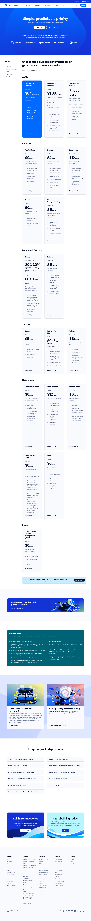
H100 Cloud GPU (58, 861)
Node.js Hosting (58, 876)
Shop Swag (41, 894)
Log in (76, 5)
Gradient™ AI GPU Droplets (29, 859)
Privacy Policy (10, 881)
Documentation (42, 887)
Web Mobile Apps (59, 878)
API (23, 889)
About (8, 859)
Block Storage (26, 884)
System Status (74, 866)
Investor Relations (11, 885)
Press (8, 876)
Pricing (40, 883)
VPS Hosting (57, 868)
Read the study (14, 725)
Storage (8, 71)
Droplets (25, 869)
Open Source (42, 876)
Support (72, 859)
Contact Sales (85, 1)
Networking (9, 74)
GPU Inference (58, 866)
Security (8, 76)
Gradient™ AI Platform (28, 867)
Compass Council (43, 874)
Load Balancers (26, 878)
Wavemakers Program (44, 872)
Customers (9, 868)
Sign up (83, 5)
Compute (8, 66)
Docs (68, 1)
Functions (25, 874)
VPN (56, 872)
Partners (9, 870)
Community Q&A (42, 861)
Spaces (24, 882)
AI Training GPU (58, 863)
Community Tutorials (43, 859)
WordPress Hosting (59, 881)
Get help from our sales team (31, 70)
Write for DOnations (43, 866)
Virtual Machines (58, 883)
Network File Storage (28, 887)
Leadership (9, 861)
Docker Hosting (58, 874)
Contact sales (79, 580)
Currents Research (43, 868)
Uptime (24, 891)
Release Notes (42, 889)
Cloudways (25, 901)
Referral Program (11, 872)
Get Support (78, 1)
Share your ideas (75, 868)
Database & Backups (11, 69)
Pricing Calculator (43, 885)
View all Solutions (59, 885)
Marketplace (42, 881)
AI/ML (7, 64)
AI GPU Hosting (58, 859)
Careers (72, 1)
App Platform (26, 876)
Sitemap (25, 910)
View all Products (27, 903)
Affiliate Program (11, 874)
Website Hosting (58, 870)
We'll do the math (17, 608)
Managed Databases (27, 880)
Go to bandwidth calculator (57, 725)
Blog (64, 1)
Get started (39, 27)
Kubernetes (25, 871)
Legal (8, 878)
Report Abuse (74, 863)
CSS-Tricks (41, 863)
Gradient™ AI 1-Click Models (29, 865)
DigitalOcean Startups (44, 870)
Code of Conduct (43, 892)
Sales (72, 861)
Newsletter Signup (43, 878)
